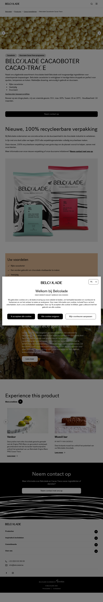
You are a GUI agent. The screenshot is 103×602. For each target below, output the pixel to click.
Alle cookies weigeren (50, 316)
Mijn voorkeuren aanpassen (80, 316)
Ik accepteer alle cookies (21, 316)
